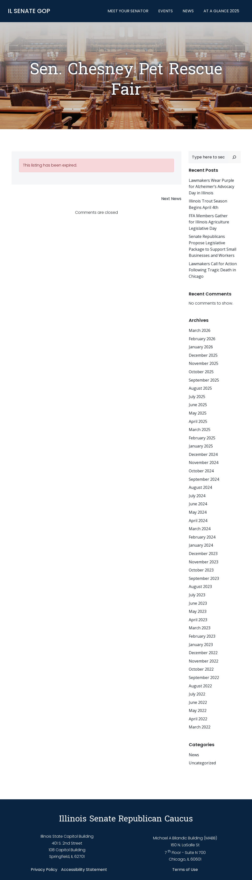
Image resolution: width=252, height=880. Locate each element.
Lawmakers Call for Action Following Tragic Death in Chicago (213, 270)
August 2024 (200, 487)
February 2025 (202, 438)
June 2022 (198, 702)
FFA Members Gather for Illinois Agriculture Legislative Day (209, 222)
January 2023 (201, 644)
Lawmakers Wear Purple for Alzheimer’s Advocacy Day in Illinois (211, 187)
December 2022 (203, 652)
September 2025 (204, 380)
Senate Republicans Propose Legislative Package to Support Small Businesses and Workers (212, 246)
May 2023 (197, 611)
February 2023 (202, 636)
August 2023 (200, 586)
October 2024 (201, 471)
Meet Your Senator (128, 11)
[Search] (234, 157)
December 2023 (203, 553)
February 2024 (202, 537)
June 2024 (198, 504)
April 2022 (198, 719)
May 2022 (197, 710)
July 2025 (197, 396)
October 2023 (201, 570)
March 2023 (199, 628)
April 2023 (198, 619)
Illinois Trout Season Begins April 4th (208, 204)
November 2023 (203, 562)
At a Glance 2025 (221, 11)
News (188, 11)
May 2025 (197, 413)
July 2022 (197, 694)
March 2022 (199, 727)
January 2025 (201, 446)
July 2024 (197, 495)
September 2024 (204, 479)
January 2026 (201, 347)
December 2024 (203, 454)
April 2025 (198, 421)
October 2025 (201, 371)
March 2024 (199, 528)
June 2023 (198, 603)
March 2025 (199, 429)
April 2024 (198, 520)
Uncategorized (202, 763)
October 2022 (201, 669)
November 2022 (203, 661)
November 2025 (203, 363)
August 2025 (200, 388)
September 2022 (204, 677)
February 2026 (202, 338)
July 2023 (197, 595)
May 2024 (197, 512)
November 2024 (203, 462)
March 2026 (199, 330)
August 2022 (200, 686)
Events (165, 11)
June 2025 (198, 404)
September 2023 (204, 578)
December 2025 (203, 355)
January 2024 (201, 545)
